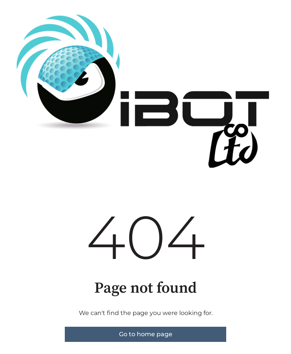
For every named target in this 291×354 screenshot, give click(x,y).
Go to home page (145, 334)
